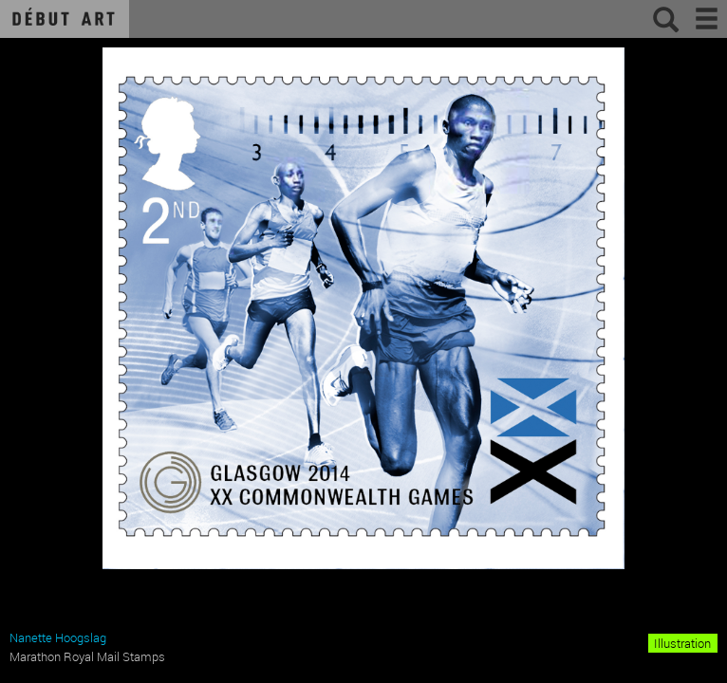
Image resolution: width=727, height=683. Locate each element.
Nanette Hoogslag (57, 637)
